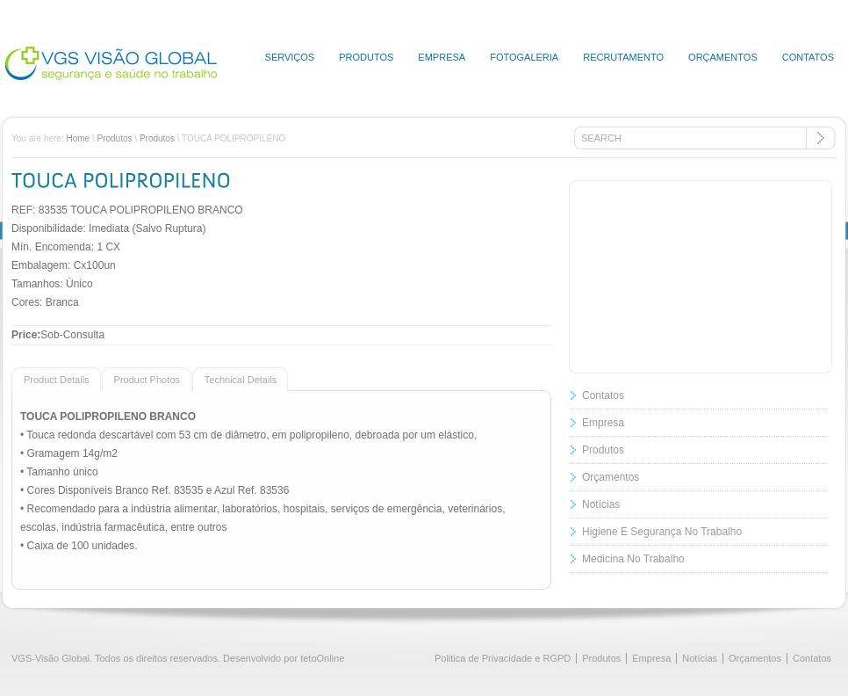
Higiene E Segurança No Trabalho (662, 532)
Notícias (601, 504)
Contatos (808, 57)
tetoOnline (322, 658)
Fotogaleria (524, 57)
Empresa (441, 57)
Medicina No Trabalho (633, 559)
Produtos (366, 57)
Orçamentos (723, 57)
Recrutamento (623, 57)
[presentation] (50, 378)
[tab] (56, 378)
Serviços (290, 57)
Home (78, 138)
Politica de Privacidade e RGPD (503, 658)
